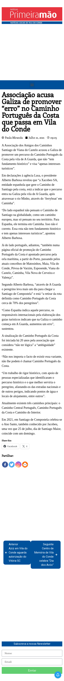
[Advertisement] (32, 59)
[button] (32, 85)
